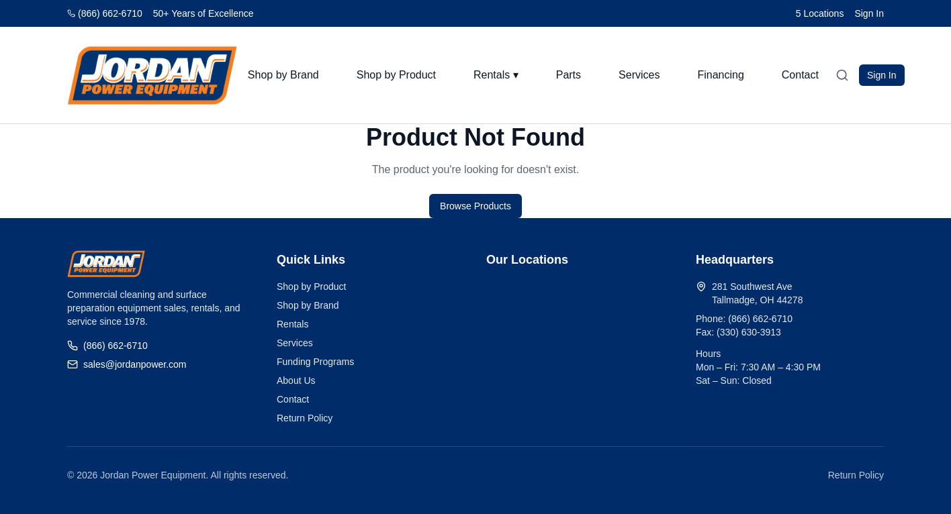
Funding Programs (315, 361)
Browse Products (475, 206)
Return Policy (304, 418)
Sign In (869, 13)
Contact (800, 75)
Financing (720, 75)
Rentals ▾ (495, 75)
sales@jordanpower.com (127, 364)
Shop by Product (396, 75)
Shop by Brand (283, 75)
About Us (296, 380)
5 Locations (820, 13)
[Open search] (842, 75)
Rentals (292, 324)
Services (639, 75)
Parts (568, 75)
